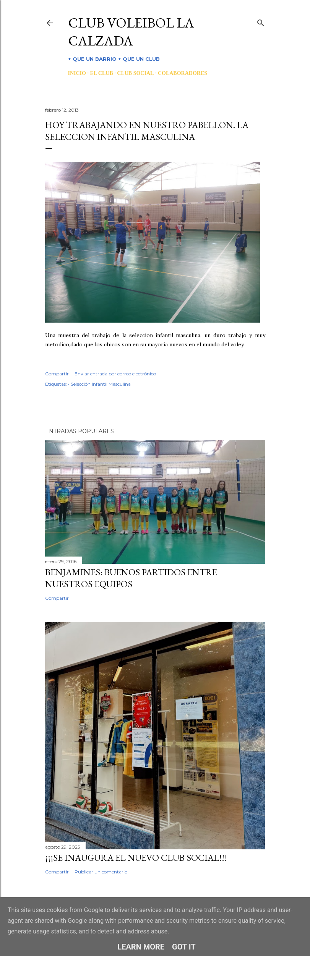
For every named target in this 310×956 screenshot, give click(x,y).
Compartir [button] (57, 374)
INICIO (77, 73)
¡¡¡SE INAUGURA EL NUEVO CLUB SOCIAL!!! (136, 857)
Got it (184, 946)
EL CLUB (101, 73)
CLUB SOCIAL (135, 73)
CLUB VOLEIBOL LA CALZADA (131, 32)
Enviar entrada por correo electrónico (115, 374)
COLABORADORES (182, 73)
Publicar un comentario (101, 872)
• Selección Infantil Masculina (99, 384)
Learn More (140, 946)
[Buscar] (260, 21)
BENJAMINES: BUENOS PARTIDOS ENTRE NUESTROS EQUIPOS (131, 578)
